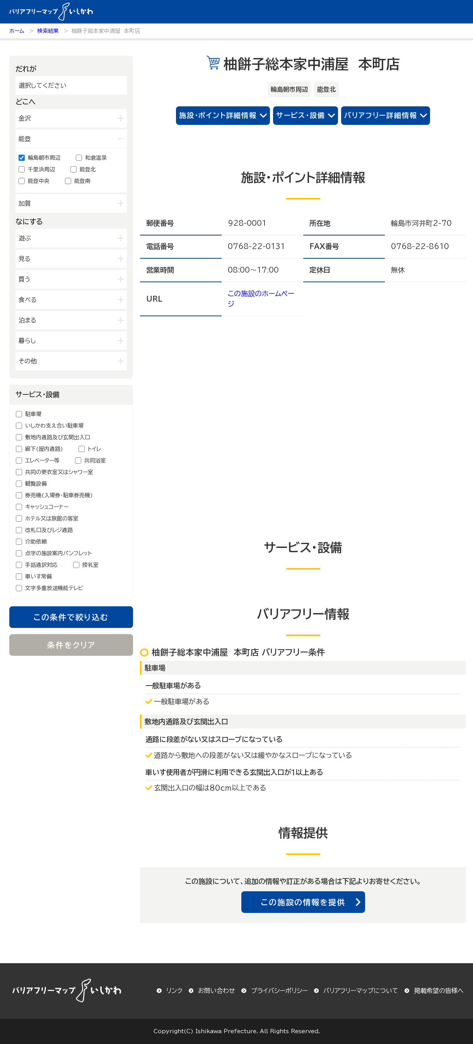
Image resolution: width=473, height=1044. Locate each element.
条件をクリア (71, 645)
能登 (25, 139)
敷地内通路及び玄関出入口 (57, 437)
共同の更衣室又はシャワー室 (59, 472)
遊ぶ (25, 238)
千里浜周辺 (41, 169)
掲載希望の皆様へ (439, 991)
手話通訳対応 (41, 565)
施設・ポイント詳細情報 (218, 115)
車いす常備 (38, 576)
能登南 (82, 181)
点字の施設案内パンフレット (58, 553)
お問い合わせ (216, 991)
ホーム (16, 31)
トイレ (94, 449)
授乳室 (90, 565)
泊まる (27, 320)
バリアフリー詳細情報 (380, 115)
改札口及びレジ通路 (49, 530)
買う (25, 279)
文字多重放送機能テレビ (54, 588)
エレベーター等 (42, 460)
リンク (174, 991)
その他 (28, 361)
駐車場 (33, 414)
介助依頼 (36, 541)
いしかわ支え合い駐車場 (54, 425)
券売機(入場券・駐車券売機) (59, 495)
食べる (28, 300)
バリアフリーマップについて (360, 991)
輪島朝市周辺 (44, 157)
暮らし (27, 341)
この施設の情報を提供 (303, 902)
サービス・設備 (300, 115)
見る (25, 259)
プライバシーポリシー (279, 991)
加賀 (25, 203)
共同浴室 (95, 460)
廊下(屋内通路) (44, 449)
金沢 (25, 118)
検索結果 (48, 31)
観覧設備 (36, 483)
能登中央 (39, 181)
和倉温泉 (96, 157)
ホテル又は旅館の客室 (52, 518)
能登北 (88, 169)
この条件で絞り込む (71, 617)
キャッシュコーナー (46, 507)
